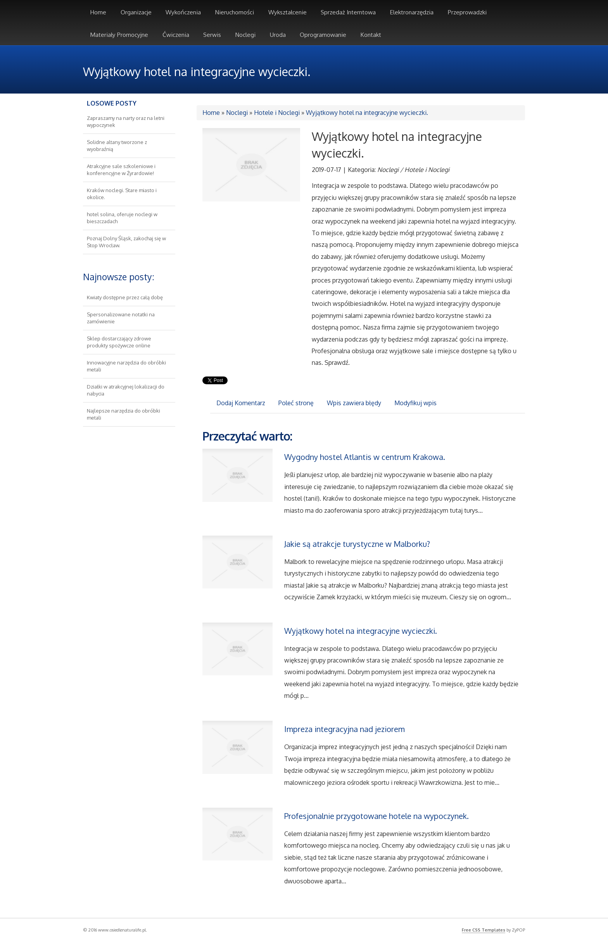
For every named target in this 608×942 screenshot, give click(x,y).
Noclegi (237, 112)
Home (211, 112)
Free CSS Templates (483, 930)
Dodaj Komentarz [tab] (240, 403)
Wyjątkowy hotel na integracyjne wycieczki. (367, 112)
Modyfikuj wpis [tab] (415, 403)
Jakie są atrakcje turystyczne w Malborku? (357, 544)
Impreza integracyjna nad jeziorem (344, 729)
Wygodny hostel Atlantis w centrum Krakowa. (364, 457)
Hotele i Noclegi (277, 112)
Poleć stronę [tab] (296, 403)
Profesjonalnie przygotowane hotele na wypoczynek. (376, 816)
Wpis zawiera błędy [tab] (354, 403)
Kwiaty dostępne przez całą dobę (125, 297)
